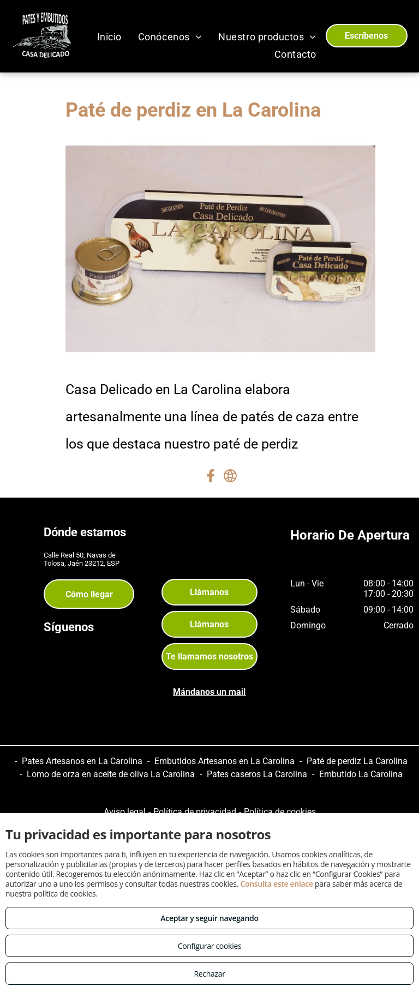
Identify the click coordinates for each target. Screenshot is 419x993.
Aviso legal (125, 812)
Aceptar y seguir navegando (209, 918)
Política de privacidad (194, 812)
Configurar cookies (210, 946)
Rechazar (209, 973)
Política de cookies (280, 812)
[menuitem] (109, 36)
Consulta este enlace (276, 884)
